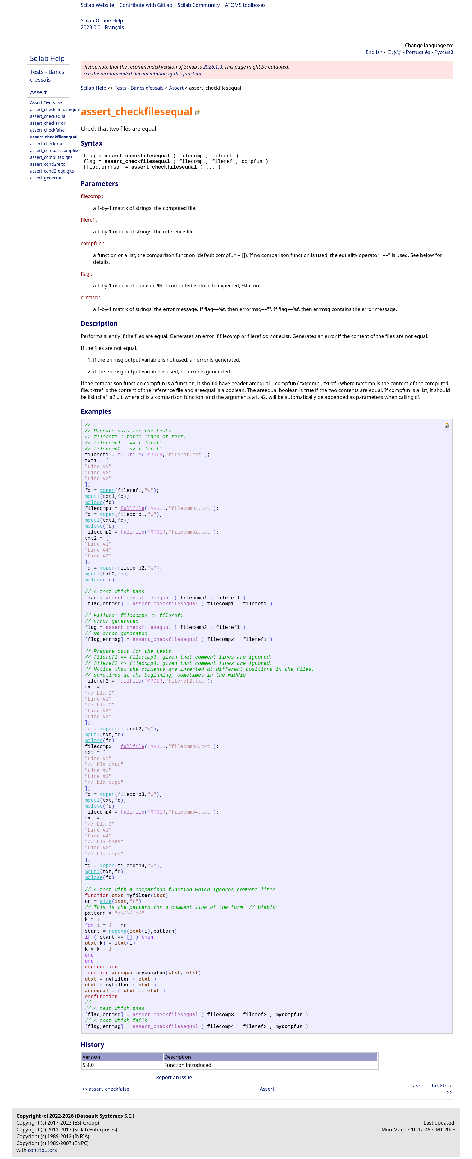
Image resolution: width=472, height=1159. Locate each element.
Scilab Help (47, 58)
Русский (443, 52)
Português (418, 52)
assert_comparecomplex (54, 150)
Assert (38, 92)
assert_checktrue (47, 144)
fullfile (130, 455)
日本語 (394, 52)
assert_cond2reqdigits (52, 171)
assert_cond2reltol (48, 164)
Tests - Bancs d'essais (47, 75)
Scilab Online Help (102, 20)
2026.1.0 (212, 66)
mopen (107, 491)
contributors (42, 1150)
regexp (118, 931)
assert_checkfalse (47, 130)
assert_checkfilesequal (54, 137)
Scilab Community (199, 5)
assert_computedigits (51, 157)
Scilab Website (97, 5)
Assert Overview (46, 103)
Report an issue (174, 1077)
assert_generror (46, 178)
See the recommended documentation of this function (142, 73)
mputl (92, 496)
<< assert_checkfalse (105, 1088)
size (105, 901)
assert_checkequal (48, 116)
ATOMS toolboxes (245, 5)
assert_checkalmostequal (55, 109)
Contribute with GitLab (146, 5)
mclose (94, 503)
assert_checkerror (48, 123)
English (374, 52)
